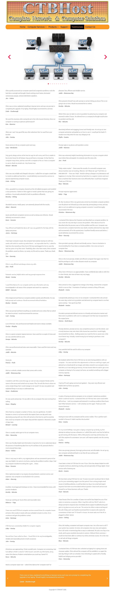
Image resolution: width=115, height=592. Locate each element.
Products (53, 27)
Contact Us (90, 27)
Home (22, 27)
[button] (9, 57)
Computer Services (37, 27)
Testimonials (77, 27)
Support (65, 27)
